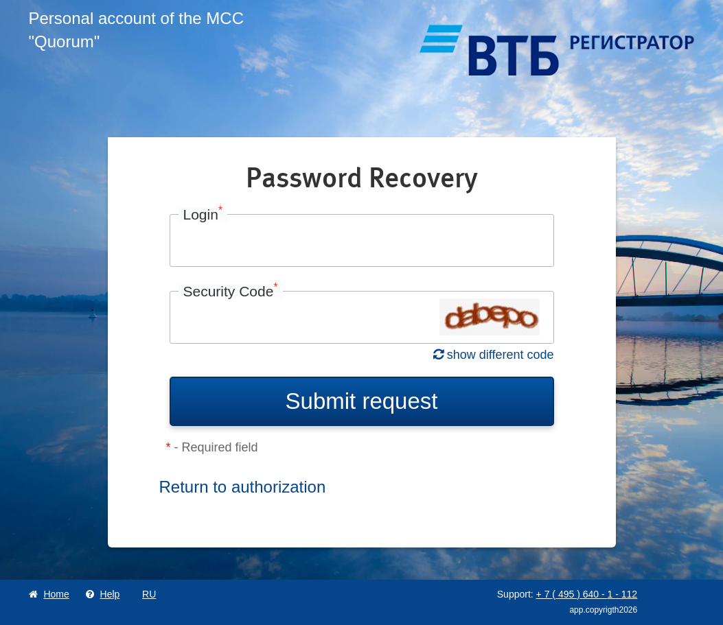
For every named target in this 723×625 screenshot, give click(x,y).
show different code (493, 355)
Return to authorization (242, 486)
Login (203, 214)
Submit (362, 401)
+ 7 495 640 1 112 (587, 594)
